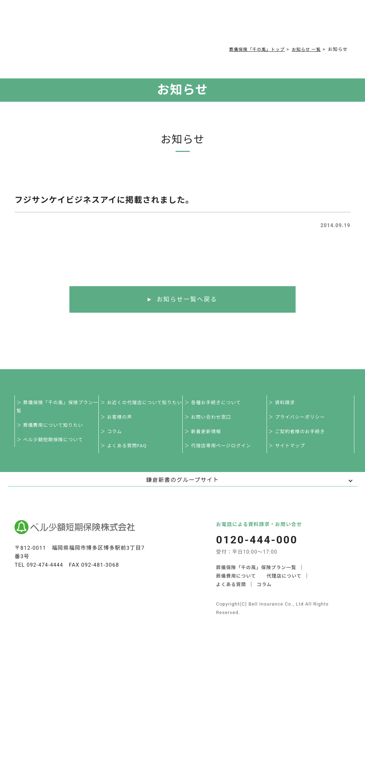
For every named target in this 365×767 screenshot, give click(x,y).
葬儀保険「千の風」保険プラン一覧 (256, 572)
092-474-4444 (45, 569)
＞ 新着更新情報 (204, 434)
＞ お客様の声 (118, 418)
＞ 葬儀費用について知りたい (51, 427)
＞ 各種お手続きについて (214, 403)
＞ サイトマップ (288, 450)
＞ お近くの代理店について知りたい (143, 403)
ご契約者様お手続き (210, 18)
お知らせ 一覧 (305, 49)
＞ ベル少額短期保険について (51, 443)
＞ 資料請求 (283, 403)
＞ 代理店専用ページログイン (219, 450)
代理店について (284, 580)
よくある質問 (154, 18)
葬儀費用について (118, 18)
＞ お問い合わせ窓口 (209, 418)
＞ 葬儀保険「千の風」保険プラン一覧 (59, 407)
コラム (178, 18)
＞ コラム (113, 434)
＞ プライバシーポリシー (298, 418)
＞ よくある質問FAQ (125, 450)
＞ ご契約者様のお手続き (298, 434)
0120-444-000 (269, 19)
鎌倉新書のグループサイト (182, 484)
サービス (82, 18)
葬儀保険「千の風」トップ (252, 49)
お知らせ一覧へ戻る (186, 299)
